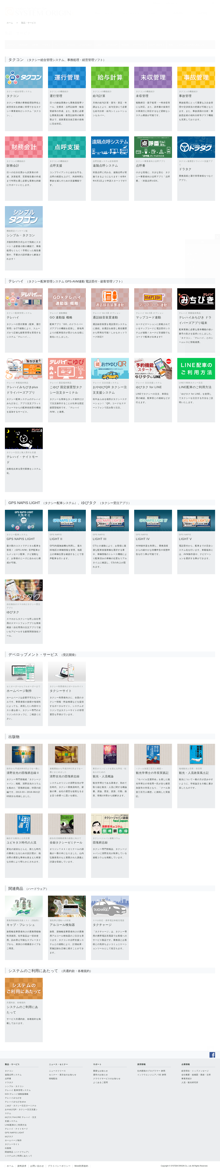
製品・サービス (103, 13)
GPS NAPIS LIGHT (14, 1133)
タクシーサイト (12, 1144)
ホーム (10, 23)
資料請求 (21, 1166)
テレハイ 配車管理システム (18, 1090)
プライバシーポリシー (59, 1166)
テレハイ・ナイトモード (16, 1129)
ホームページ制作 (13, 1140)
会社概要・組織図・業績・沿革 (196, 1075)
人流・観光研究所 (189, 1082)
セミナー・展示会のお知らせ (62, 1075)
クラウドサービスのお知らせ (107, 1078)
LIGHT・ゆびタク (197, 317)
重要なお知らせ (100, 1071)
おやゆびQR (194, 298)
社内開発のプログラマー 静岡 (151, 1071)
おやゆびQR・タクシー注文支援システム (21, 1111)
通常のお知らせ (100, 1075)
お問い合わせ (37, 1166)
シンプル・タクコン (14, 1086)
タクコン (192, 247)
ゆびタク (9, 1136)
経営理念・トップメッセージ (195, 1071)
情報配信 (53, 1078)
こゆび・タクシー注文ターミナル (20, 1106)
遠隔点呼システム (197, 254)
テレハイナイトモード (200, 311)
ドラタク (192, 266)
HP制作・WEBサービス (201, 323)
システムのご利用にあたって (202, 345)
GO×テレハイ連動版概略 (17, 1094)
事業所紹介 (186, 1078)
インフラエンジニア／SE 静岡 (151, 1075)
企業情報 (203, 13)
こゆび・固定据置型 (198, 292)
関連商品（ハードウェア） (202, 336)
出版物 (191, 330)
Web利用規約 (81, 1166)
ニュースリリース (57, 1071)
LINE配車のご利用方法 (16, 1125)
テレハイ (192, 273)
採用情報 (178, 13)
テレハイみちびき (197, 279)
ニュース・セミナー (129, 13)
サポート (153, 13)
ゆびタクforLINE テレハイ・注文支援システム (20, 1119)
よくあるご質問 (100, 1082)
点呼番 (191, 260)
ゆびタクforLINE (197, 305)
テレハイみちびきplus (200, 285)
